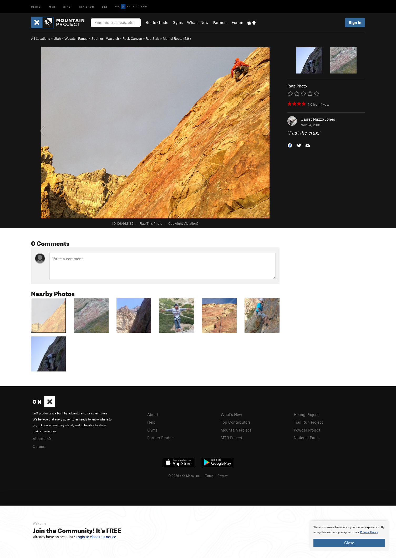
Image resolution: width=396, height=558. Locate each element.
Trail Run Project (308, 422)
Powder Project (307, 430)
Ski (105, 6)
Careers (39, 446)
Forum (237, 22)
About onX (42, 438)
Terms (209, 475)
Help (151, 422)
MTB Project (231, 437)
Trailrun (86, 6)
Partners (220, 22)
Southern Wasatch (105, 38)
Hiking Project (306, 414)
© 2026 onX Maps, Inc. (184, 475)
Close (349, 542)
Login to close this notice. (96, 537)
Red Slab (152, 38)
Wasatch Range (76, 38)
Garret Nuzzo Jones (318, 119)
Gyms (177, 22)
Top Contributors (236, 422)
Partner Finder (160, 437)
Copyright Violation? (183, 223)
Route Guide (157, 22)
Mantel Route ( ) (177, 38)
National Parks (306, 437)
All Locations (40, 38)
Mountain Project (236, 430)
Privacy (223, 475)
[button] (289, 145)
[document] (349, 536)
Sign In (355, 22)
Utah (57, 38)
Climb (36, 6)
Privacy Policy (369, 532)
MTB (52, 6)
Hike (67, 6)
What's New (198, 22)
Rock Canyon (132, 38)
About (152, 414)
